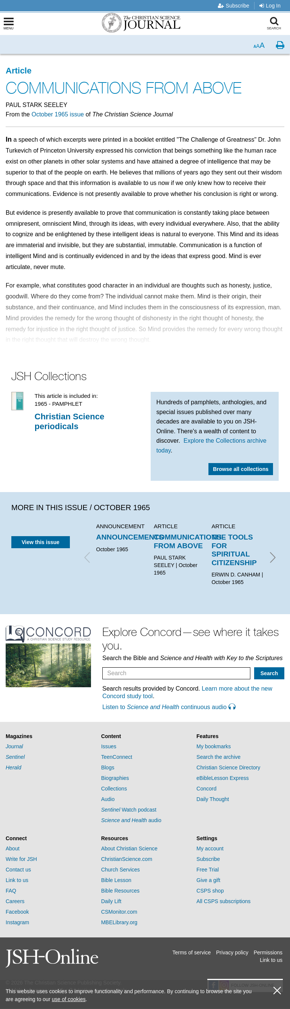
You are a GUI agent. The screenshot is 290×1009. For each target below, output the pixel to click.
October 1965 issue (57, 114)
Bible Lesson (116, 880)
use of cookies (69, 999)
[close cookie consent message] (277, 990)
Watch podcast (129, 810)
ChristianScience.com (126, 859)
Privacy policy (232, 952)
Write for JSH (21, 859)
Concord (206, 789)
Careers (15, 901)
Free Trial (207, 870)
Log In (270, 6)
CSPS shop (210, 891)
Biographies (115, 778)
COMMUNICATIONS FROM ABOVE (187, 541)
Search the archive (218, 757)
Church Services (120, 870)
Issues (108, 746)
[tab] (50, 736)
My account (210, 848)
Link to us (17, 880)
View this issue (40, 542)
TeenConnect (117, 757)
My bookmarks (213, 746)
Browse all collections (240, 469)
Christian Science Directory (228, 767)
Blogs (107, 767)
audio (131, 820)
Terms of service (191, 952)
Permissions (268, 952)
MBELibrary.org (119, 922)
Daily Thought (212, 799)
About (13, 848)
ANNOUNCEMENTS (130, 537)
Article (18, 70)
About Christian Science (129, 848)
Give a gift (208, 880)
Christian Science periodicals (70, 421)
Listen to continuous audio (168, 707)
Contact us (18, 870)
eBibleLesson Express (222, 778)
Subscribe (233, 6)
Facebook (17, 912)
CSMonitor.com (119, 912)
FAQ (11, 891)
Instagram (17, 922)
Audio (108, 799)
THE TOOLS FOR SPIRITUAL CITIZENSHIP (234, 549)
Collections (114, 789)
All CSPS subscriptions (223, 901)
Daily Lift (111, 901)
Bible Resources (120, 891)
